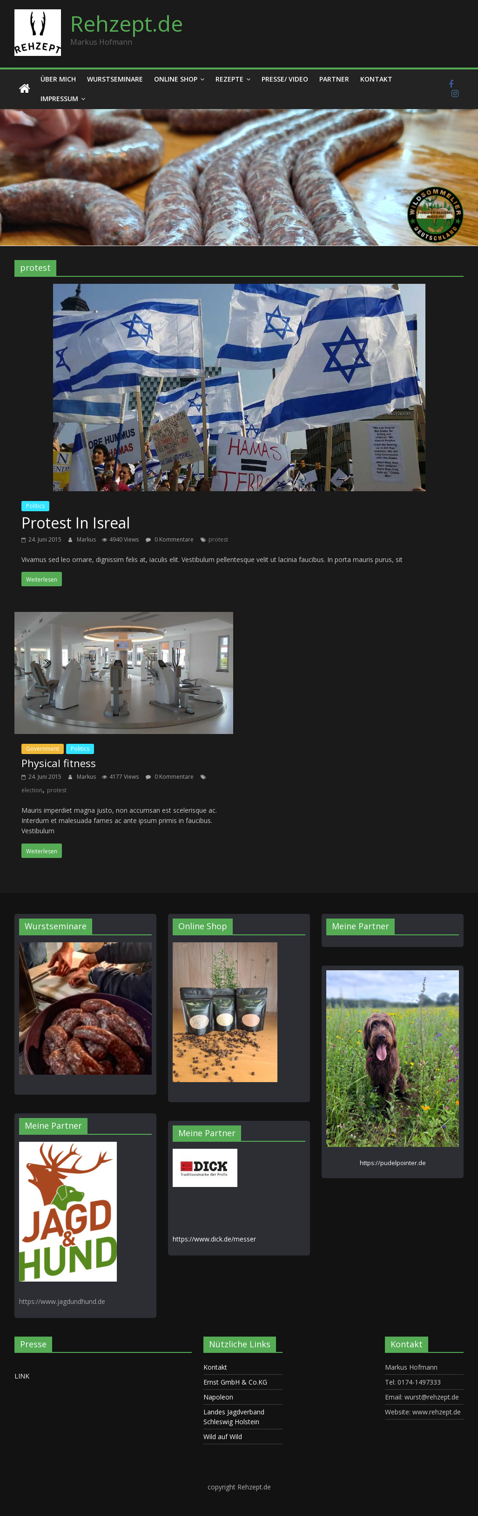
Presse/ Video (285, 79)
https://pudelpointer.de (393, 1163)
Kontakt (376, 79)
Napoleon (218, 1397)
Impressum (59, 98)
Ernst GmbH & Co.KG (235, 1382)
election (31, 790)
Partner (334, 79)
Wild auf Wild (222, 1436)
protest (218, 539)
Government (42, 749)
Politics (35, 506)
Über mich (58, 79)
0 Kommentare (170, 539)
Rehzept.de (126, 23)
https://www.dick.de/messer (214, 1239)
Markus (87, 539)
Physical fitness (58, 763)
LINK (21, 1376)
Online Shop (175, 79)
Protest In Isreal (75, 523)
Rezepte (229, 79)
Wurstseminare (115, 79)
